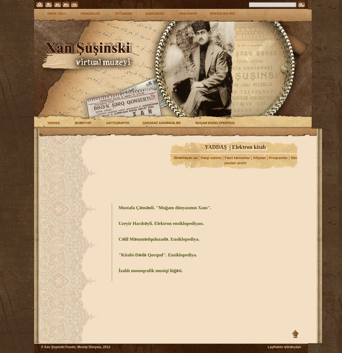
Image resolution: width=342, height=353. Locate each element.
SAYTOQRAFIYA (116, 123)
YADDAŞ (52, 123)
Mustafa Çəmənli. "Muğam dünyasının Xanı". (164, 207)
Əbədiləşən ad (186, 158)
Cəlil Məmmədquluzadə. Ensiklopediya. (158, 239)
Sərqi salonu (211, 158)
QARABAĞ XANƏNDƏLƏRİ (160, 123)
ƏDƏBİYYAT (82, 123)
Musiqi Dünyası (89, 347)
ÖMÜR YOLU (55, 13)
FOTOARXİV (122, 13)
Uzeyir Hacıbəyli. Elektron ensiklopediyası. (161, 223)
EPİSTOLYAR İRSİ (222, 13)
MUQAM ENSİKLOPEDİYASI (214, 123)
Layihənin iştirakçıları (284, 347)
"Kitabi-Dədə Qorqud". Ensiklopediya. (157, 254)
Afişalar (260, 158)
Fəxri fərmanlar (238, 158)
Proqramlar (279, 158)
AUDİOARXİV (154, 13)
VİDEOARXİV (186, 13)
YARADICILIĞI (89, 13)
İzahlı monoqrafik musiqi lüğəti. (150, 270)
